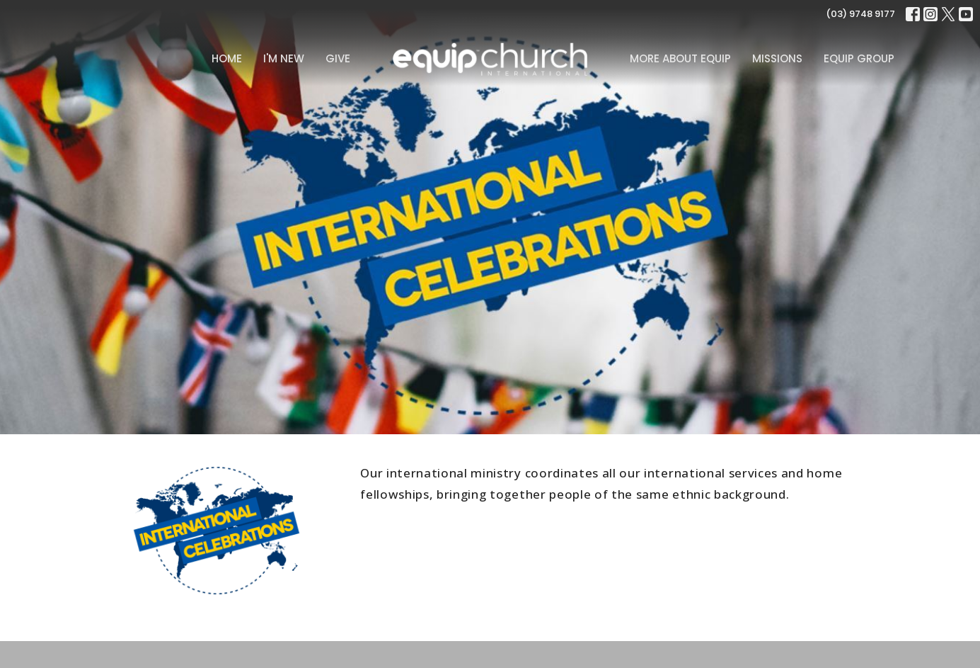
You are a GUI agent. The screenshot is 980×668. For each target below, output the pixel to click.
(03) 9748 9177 (860, 14)
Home (227, 58)
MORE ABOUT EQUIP (680, 58)
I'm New (283, 58)
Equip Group (859, 58)
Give (337, 58)
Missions (777, 58)
